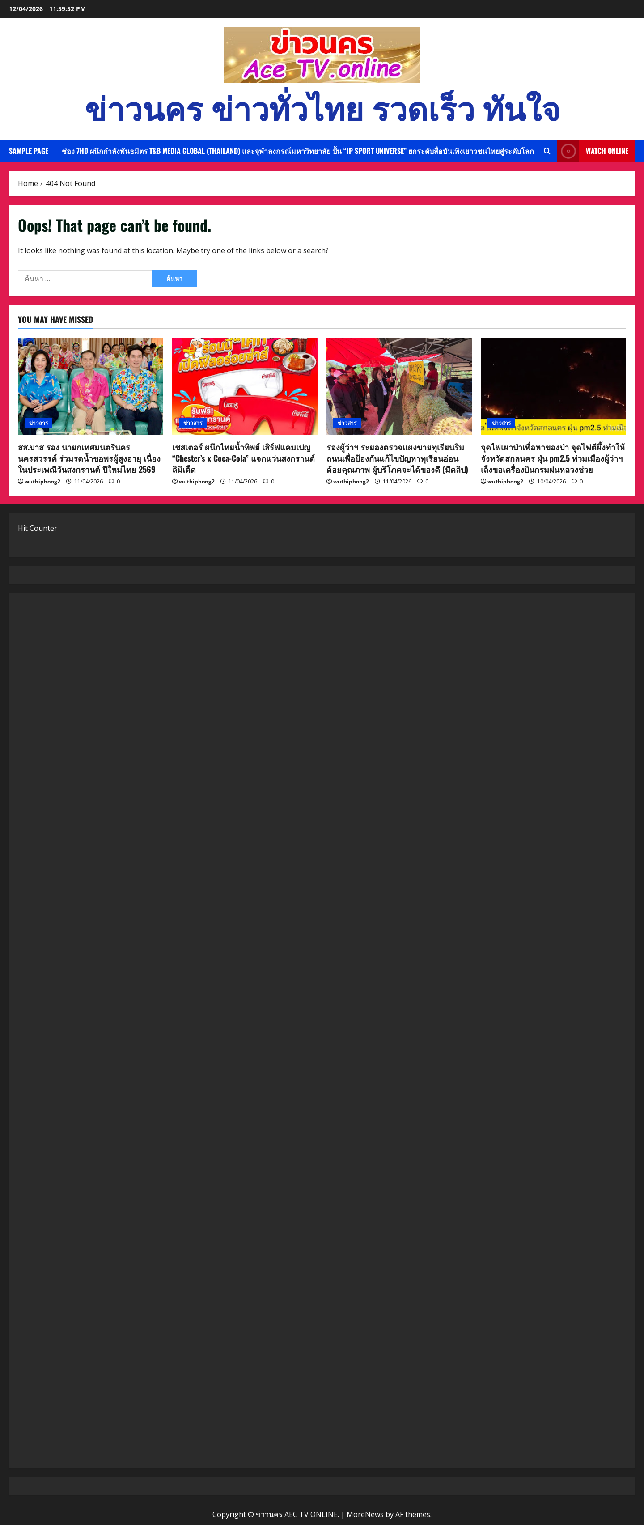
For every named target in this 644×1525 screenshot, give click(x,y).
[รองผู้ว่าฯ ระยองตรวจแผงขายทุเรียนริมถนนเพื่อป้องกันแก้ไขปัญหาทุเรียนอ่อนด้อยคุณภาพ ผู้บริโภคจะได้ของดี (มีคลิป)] (399, 386)
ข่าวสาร (38, 423)
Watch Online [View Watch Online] (592, 151)
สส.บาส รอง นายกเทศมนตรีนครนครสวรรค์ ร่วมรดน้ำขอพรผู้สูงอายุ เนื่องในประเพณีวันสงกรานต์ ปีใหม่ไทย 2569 (89, 458)
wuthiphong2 (42, 481)
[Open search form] (547, 151)
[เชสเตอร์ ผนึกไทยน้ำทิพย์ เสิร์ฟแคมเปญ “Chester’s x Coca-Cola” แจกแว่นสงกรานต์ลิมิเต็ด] (245, 386)
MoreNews (365, 1514)
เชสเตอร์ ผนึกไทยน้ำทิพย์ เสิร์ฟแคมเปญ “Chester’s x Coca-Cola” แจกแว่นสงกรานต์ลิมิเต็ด (243, 458)
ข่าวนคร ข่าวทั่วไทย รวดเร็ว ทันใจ (322, 107)
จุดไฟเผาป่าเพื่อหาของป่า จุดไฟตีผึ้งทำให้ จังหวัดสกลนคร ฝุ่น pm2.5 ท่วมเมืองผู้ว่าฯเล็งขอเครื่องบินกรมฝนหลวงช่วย (553, 458)
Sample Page (28, 150)
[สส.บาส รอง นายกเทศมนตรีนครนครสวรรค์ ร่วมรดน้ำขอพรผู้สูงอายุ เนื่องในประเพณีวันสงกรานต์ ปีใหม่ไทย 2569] (90, 386)
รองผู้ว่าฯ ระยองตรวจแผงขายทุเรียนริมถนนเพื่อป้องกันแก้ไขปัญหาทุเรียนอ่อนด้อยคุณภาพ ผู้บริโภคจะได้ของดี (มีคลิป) (397, 458)
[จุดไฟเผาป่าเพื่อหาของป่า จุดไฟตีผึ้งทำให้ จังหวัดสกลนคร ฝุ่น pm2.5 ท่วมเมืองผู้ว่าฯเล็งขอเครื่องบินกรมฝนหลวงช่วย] (553, 386)
